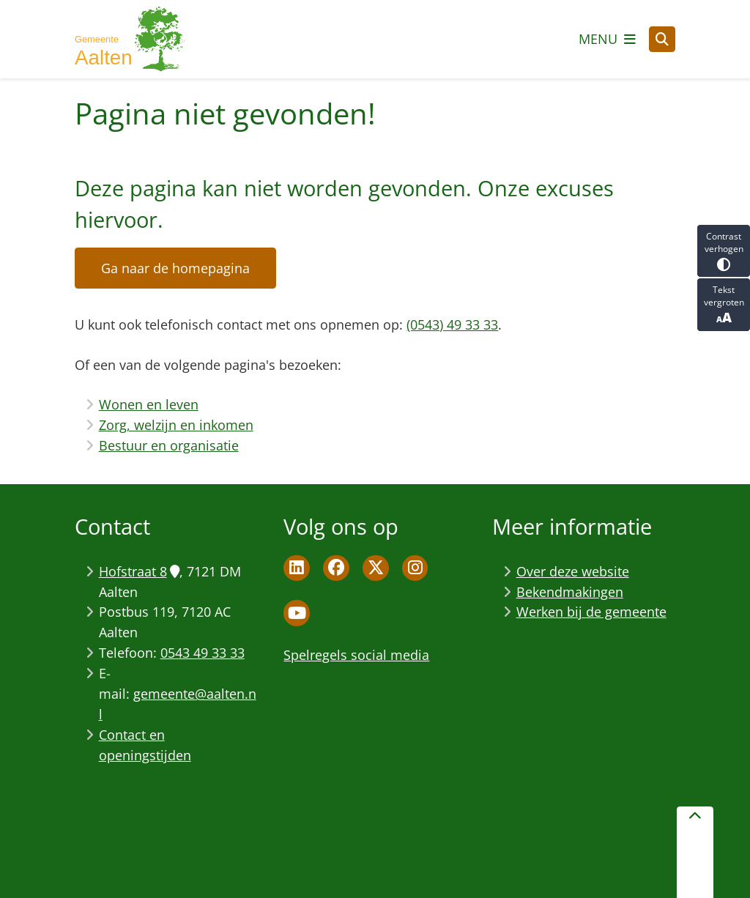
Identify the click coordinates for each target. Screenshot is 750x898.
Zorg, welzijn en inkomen (176, 425)
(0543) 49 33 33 (452, 324)
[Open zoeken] (662, 39)
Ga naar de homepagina (175, 268)
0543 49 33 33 (202, 652)
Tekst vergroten (723, 304)
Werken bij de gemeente (591, 611)
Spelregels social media (356, 655)
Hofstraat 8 (139, 571)
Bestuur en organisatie (169, 445)
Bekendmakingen (569, 592)
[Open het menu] (607, 39)
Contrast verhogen (723, 251)
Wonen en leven (148, 404)
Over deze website (572, 571)
